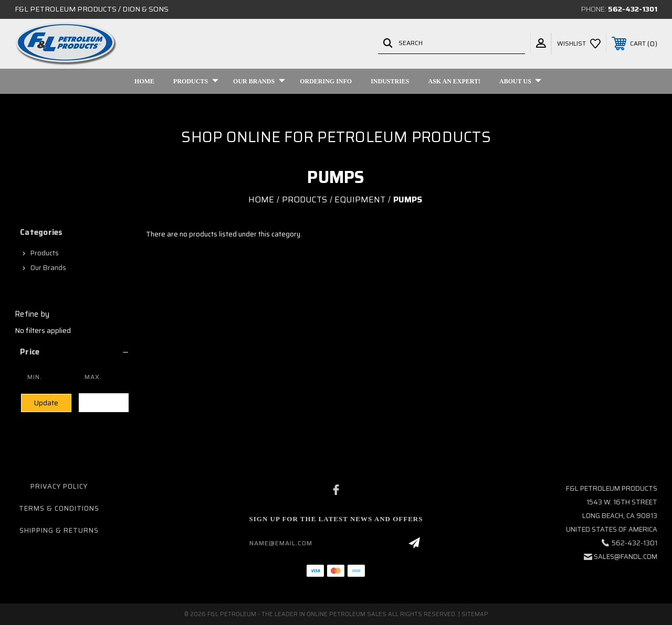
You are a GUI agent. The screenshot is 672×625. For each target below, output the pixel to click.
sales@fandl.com (625, 556)
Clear (104, 402)
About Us (520, 81)
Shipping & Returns (59, 530)
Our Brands (259, 81)
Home (144, 81)
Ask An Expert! (454, 81)
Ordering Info (326, 81)
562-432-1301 (632, 9)
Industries (390, 81)
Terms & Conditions (59, 508)
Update (46, 402)
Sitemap (474, 614)
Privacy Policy (59, 486)
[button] (75, 352)
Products (195, 81)
